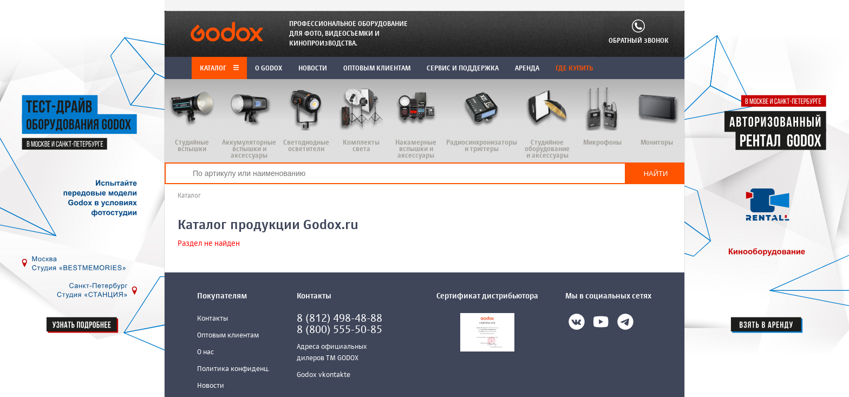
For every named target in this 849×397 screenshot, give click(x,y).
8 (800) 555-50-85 (339, 330)
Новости (210, 385)
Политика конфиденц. (233, 369)
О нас (205, 352)
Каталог (219, 69)
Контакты (212, 318)
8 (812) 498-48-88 (339, 319)
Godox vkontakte (323, 375)
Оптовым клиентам (228, 335)
